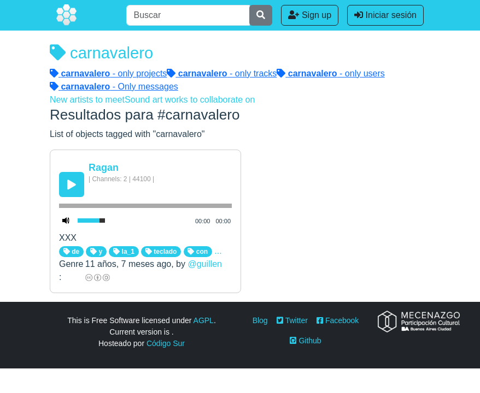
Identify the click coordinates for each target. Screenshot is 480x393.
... (217, 250)
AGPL (204, 320)
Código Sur (166, 343)
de (71, 251)
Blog (260, 320)
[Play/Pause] (71, 184)
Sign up (309, 15)
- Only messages (114, 86)
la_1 (123, 251)
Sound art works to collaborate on (190, 99)
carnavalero (101, 53)
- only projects (108, 73)
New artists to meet (87, 99)
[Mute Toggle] (66, 220)
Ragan (104, 167)
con (198, 251)
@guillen (205, 264)
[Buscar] (188, 15)
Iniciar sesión (385, 15)
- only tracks (222, 73)
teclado (161, 251)
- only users (330, 73)
